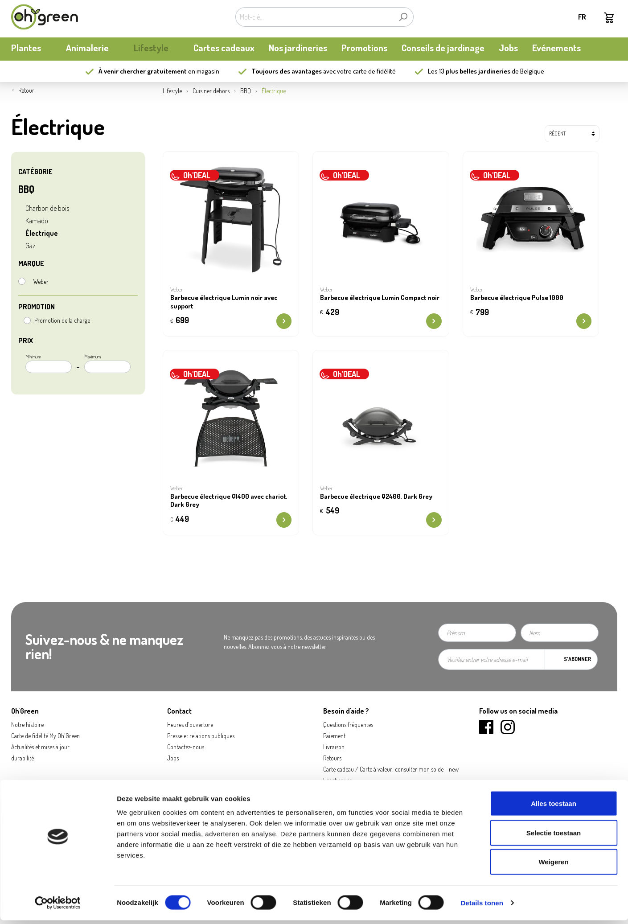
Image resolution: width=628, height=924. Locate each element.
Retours (332, 758)
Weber (41, 281)
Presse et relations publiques (200, 735)
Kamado (36, 220)
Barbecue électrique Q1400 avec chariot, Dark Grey (228, 501)
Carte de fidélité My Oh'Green (45, 735)
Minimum (48, 363)
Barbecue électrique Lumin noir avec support (223, 302)
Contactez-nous (185, 747)
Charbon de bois (47, 208)
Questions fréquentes (348, 724)
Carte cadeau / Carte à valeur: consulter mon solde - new (391, 769)
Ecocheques (337, 780)
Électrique (41, 233)
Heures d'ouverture (190, 724)
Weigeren (553, 865)
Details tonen (481, 906)
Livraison (334, 747)
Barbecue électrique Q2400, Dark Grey (376, 497)
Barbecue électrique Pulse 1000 (516, 298)
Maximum (107, 363)
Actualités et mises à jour (40, 747)
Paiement (334, 735)
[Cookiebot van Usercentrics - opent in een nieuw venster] (58, 906)
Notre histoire (27, 724)
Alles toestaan (553, 807)
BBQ (26, 189)
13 (474, 71)
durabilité (22, 758)
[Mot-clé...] (314, 17)
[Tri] (572, 133)
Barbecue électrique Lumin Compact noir (379, 298)
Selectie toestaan (553, 836)
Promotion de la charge (62, 320)
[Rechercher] (403, 17)
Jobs (173, 758)
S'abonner (577, 659)
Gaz (30, 245)
